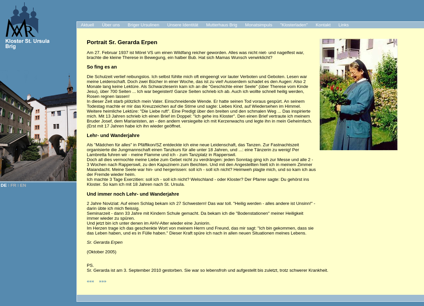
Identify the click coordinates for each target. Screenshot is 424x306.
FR (13, 185)
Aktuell (87, 24)
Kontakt (323, 24)
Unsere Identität (182, 24)
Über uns (111, 24)
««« (91, 281)
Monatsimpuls (258, 24)
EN (23, 185)
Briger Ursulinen (143, 24)
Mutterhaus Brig (221, 24)
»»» (102, 281)
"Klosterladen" (294, 24)
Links (344, 24)
